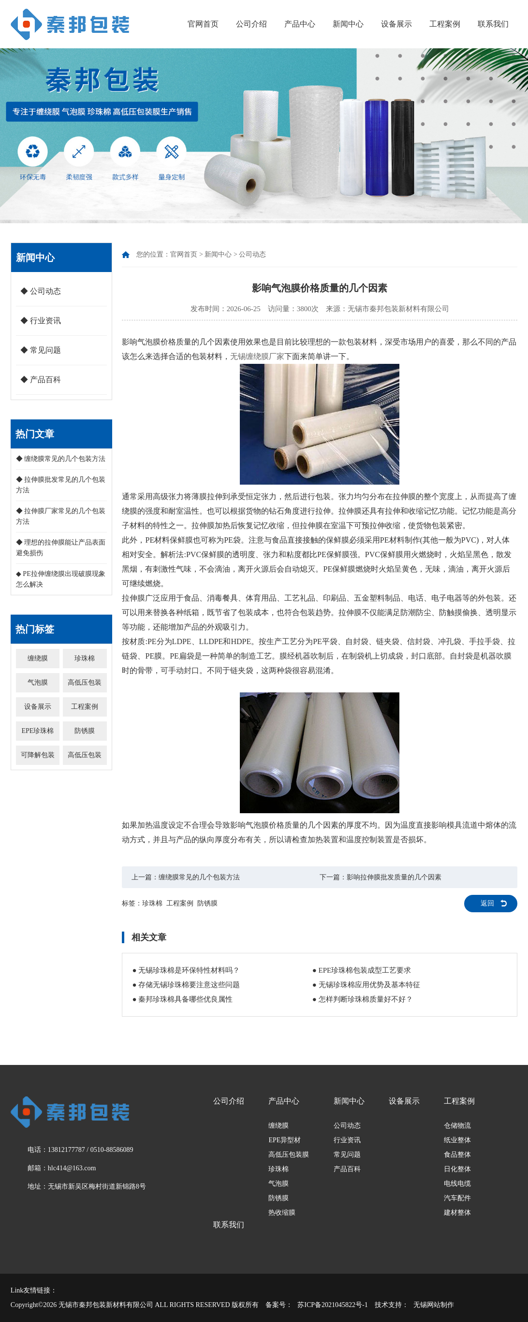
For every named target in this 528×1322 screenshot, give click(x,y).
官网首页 (203, 24)
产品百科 (347, 1169)
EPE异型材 (284, 1140)
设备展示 (396, 24)
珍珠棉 (84, 658)
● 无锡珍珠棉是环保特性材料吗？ (186, 970)
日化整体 (457, 1169)
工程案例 (444, 24)
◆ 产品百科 (40, 379)
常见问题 (347, 1154)
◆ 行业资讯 (40, 320)
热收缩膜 (281, 1212)
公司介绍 (251, 24)
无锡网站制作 (433, 1304)
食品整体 (457, 1154)
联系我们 (493, 24)
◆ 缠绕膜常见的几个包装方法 (61, 458)
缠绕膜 (38, 658)
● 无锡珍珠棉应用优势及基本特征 (366, 985)
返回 (487, 903)
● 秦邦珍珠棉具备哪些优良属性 (182, 999)
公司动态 (252, 254)
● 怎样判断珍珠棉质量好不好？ (362, 999)
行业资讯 (347, 1140)
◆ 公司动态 (40, 291)
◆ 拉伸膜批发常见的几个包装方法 (61, 485)
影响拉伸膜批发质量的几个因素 (394, 877)
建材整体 (457, 1212)
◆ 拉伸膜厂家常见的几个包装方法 (61, 516)
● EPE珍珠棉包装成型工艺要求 (361, 970)
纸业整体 (457, 1140)
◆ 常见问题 (40, 350)
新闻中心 (348, 24)
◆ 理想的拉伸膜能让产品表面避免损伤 (61, 548)
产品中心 (299, 24)
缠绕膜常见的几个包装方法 (199, 877)
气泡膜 (38, 682)
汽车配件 (457, 1198)
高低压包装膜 (288, 1154)
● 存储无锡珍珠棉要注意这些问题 (186, 985)
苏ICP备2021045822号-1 (332, 1304)
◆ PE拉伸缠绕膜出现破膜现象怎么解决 (60, 579)
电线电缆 (457, 1183)
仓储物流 (457, 1125)
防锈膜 (84, 730)
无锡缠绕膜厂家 (257, 356)
